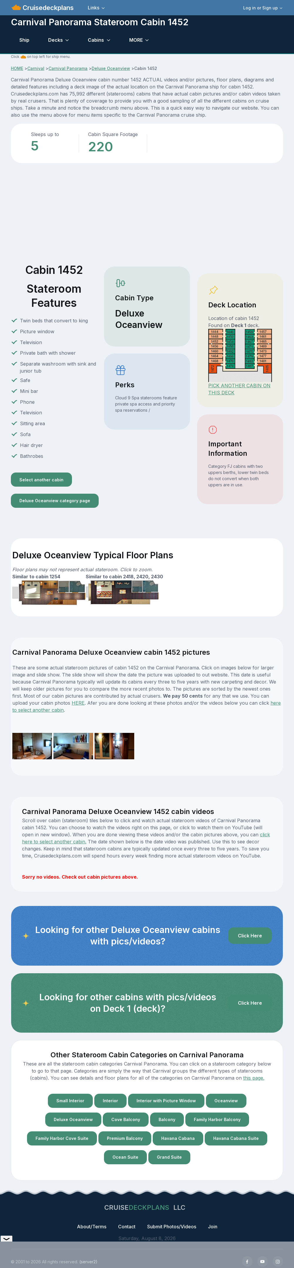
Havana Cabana (178, 1138)
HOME (17, 68)
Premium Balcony (125, 1138)
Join (212, 1227)
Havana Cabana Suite (236, 1138)
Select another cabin (41, 479)
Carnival (35, 68)
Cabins (96, 40)
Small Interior (70, 1100)
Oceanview (226, 1100)
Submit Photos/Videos (171, 1227)
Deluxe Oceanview (111, 68)
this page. (253, 1078)
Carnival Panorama (68, 68)
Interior (110, 1100)
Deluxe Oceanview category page (54, 500)
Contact (126, 1227)
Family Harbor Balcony (217, 1119)
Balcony (167, 1119)
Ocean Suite (125, 1157)
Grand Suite (169, 1157)
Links (93, 8)
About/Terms (91, 1227)
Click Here (250, 936)
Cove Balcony (125, 1119)
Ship (24, 40)
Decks (55, 40)
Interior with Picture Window (166, 1100)
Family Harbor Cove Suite (62, 1138)
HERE (78, 703)
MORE (136, 40)
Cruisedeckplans (47, 7)
